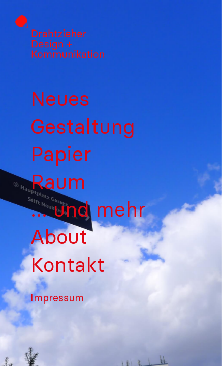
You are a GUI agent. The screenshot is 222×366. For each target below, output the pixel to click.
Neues (59, 98)
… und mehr (88, 209)
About (58, 237)
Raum (58, 182)
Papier (60, 154)
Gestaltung (82, 126)
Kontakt (67, 265)
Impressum (57, 297)
